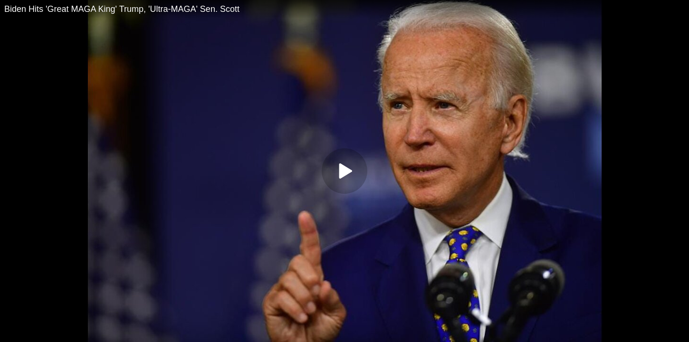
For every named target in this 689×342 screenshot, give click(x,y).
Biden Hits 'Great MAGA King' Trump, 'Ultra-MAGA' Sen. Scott (121, 9)
